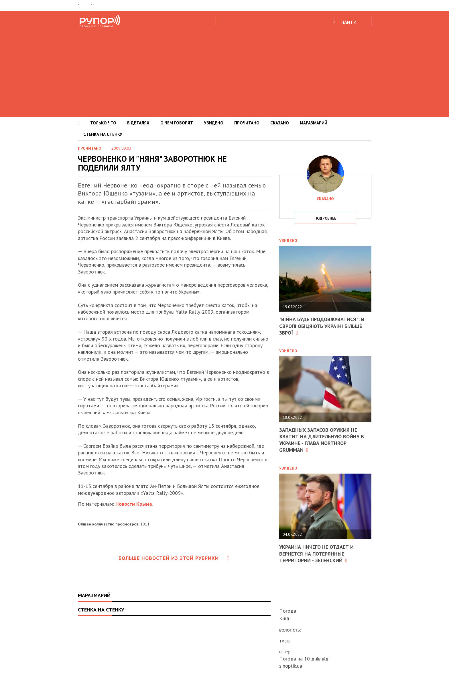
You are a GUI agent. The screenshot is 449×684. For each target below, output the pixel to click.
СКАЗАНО (279, 123)
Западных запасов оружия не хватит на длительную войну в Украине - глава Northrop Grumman (321, 440)
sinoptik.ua (290, 665)
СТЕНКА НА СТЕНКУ (102, 134)
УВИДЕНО (213, 123)
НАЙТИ (349, 22)
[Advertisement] (224, 71)
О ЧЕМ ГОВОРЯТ (176, 123)
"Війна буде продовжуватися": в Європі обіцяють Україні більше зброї (321, 326)
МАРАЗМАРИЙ (313, 123)
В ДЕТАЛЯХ (138, 123)
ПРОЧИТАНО (246, 123)
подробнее (325, 218)
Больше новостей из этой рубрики (174, 558)
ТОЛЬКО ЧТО (103, 123)
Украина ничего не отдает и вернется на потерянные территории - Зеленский (316, 554)
